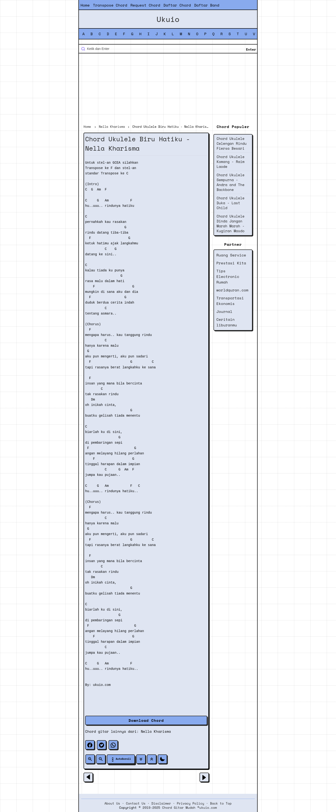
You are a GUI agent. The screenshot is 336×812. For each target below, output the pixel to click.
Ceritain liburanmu (226, 322)
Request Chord (145, 5)
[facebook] (89, 745)
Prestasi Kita (231, 263)
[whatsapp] (113, 745)
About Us (112, 803)
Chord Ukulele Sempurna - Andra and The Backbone (230, 182)
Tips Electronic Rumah (227, 276)
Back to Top (220, 803)
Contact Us (136, 803)
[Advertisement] (168, 89)
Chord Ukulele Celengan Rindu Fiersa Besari (232, 143)
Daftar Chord (177, 5)
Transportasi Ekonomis (230, 300)
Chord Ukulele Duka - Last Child (230, 202)
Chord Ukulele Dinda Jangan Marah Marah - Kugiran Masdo (230, 223)
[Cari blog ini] (168, 48)
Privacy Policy (190, 803)
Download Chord (146, 720)
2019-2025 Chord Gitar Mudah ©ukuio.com (180, 807)
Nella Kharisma (156, 731)
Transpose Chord (110, 5)
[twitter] (101, 745)
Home (85, 5)
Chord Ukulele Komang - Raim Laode (230, 161)
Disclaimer (161, 803)
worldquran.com (232, 290)
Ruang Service (231, 255)
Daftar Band (206, 5)
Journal (224, 311)
